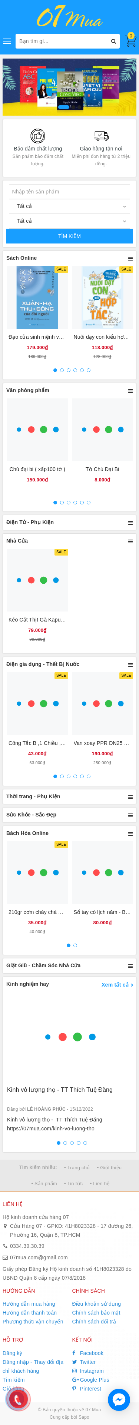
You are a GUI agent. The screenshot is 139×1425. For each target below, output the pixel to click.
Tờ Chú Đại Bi (102, 469)
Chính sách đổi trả (94, 1322)
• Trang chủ (77, 1167)
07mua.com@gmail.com (39, 1257)
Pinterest (87, 1389)
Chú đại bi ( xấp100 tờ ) (37, 469)
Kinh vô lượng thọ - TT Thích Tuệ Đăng (60, 1090)
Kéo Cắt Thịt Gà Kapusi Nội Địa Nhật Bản (58, 620)
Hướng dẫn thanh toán (30, 1313)
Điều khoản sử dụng (96, 1304)
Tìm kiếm (14, 1380)
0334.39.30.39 (27, 1246)
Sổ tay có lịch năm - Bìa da (106, 912)
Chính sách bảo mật (96, 1313)
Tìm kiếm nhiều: (38, 1167)
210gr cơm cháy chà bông (39, 912)
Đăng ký (12, 1353)
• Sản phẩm (44, 1183)
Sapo (84, 1417)
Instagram (88, 1371)
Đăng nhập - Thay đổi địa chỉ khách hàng (33, 1366)
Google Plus (90, 1380)
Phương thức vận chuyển (33, 1322)
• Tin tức (73, 1183)
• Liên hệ (100, 1183)
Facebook (88, 1353)
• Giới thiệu (109, 1167)
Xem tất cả (115, 985)
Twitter (84, 1362)
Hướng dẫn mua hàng (29, 1304)
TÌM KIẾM (69, 236)
